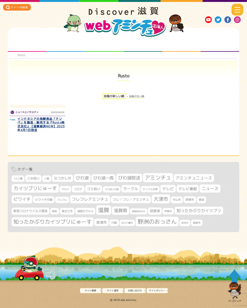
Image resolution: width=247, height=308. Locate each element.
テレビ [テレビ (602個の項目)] (168, 188)
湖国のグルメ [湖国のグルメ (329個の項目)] (85, 211)
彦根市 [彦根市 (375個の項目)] (189, 200)
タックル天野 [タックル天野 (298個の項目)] (150, 189)
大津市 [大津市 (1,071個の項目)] (161, 198)
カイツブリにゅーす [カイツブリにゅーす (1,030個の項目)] (35, 188)
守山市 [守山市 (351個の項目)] (177, 200)
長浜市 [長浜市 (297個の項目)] (184, 222)
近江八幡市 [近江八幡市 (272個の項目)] (127, 222)
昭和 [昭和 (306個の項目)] (54, 211)
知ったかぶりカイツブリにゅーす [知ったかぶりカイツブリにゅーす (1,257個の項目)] (53, 221)
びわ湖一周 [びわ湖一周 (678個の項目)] (103, 178)
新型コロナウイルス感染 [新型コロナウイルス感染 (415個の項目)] (30, 211)
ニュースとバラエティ (220, 44)
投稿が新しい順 (114, 96)
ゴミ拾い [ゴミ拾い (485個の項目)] (93, 188)
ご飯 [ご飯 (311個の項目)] (46, 178)
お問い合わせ (135, 290)
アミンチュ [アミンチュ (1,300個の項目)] (158, 177)
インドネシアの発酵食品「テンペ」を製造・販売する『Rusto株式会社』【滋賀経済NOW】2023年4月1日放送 (41, 124)
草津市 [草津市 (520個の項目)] (101, 222)
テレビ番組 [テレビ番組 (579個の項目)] (187, 188)
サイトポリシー (157, 290)
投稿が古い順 (136, 96)
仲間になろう (104, 44)
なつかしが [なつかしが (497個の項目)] (62, 178)
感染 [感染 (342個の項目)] (201, 200)
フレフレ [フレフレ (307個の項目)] (62, 199)
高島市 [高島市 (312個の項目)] (196, 222)
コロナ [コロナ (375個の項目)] (78, 189)
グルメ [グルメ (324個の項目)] (65, 189)
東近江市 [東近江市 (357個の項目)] (67, 211)
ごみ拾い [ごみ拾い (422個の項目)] (33, 178)
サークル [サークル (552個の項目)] (130, 188)
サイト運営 (112, 290)
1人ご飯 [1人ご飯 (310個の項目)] (18, 178)
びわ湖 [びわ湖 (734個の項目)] (82, 178)
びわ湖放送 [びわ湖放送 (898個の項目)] (129, 178)
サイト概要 (90, 290)
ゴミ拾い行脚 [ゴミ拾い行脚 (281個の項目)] (112, 189)
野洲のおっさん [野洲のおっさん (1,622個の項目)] (157, 221)
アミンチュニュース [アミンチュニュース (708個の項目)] (194, 178)
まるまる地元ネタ (143, 44)
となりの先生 (66, 44)
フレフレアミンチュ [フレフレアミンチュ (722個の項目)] (90, 199)
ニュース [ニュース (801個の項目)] (209, 188)
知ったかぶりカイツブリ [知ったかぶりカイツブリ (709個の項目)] (199, 210)
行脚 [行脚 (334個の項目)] (114, 222)
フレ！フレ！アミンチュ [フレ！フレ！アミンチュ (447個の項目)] (131, 199)
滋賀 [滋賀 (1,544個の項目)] (103, 210)
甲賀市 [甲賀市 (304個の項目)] (168, 211)
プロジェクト (181, 44)
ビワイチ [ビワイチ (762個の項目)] (22, 199)
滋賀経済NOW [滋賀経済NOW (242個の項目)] (138, 211)
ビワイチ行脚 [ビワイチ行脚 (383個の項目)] (43, 200)
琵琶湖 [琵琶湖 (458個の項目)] (155, 211)
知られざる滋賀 (27, 44)
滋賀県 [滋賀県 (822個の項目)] (120, 210)
